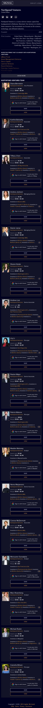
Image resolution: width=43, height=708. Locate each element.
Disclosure (28, 706)
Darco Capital (5, 61)
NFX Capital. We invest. (27, 704)
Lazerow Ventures (7, 64)
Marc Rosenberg (16, 593)
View (25, 112)
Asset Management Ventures (11, 59)
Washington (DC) (23, 422)
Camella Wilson (16, 665)
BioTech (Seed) (22, 96)
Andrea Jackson (16, 192)
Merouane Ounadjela (18, 557)
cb (16, 17)
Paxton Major (15, 374)
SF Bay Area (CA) (23, 165)
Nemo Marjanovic (17, 484)
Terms (17, 706)
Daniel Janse (15, 228)
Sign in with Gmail (18, 103)
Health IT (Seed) (15, 206)
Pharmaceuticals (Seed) (25, 314)
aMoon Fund (5, 57)
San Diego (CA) (22, 348)
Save (25, 108)
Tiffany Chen (15, 156)
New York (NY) (22, 602)
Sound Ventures (6, 66)
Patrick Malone (16, 412)
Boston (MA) (21, 201)
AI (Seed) (32, 427)
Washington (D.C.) (23, 274)
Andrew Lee (15, 300)
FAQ (12, 706)
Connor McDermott (17, 521)
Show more (21, 76)
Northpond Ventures (16, 85)
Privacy (22, 706)
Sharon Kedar (15, 264)
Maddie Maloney (16, 448)
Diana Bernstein (16, 84)
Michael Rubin (16, 629)
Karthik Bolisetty (16, 120)
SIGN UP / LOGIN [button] (35, 3)
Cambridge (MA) (22, 93)
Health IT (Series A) (16, 134)
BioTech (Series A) (15, 98)
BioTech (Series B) (17, 316)
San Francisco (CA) (23, 129)
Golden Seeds (6, 73)
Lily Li (12, 338)
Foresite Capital (6, 71)
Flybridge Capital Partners (10, 68)
